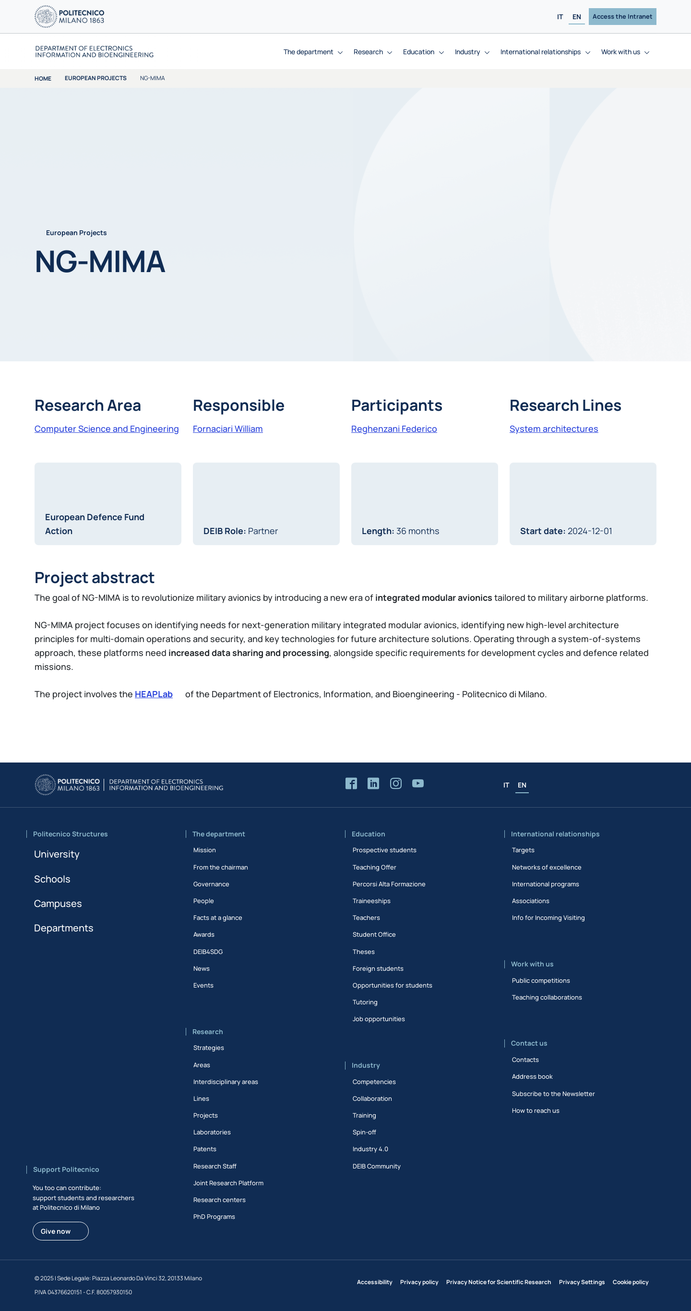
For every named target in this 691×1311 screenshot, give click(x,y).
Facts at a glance (217, 917)
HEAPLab (154, 694)
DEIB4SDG (208, 951)
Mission (204, 850)
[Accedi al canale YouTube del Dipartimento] (418, 784)
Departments (64, 927)
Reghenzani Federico (394, 428)
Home (43, 78)
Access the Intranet (623, 16)
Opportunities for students (392, 985)
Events (203, 985)
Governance (211, 884)
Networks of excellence (547, 867)
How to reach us (536, 1110)
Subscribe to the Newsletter (553, 1093)
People (203, 900)
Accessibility (375, 1282)
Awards (203, 934)
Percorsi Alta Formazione (389, 884)
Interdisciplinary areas (225, 1081)
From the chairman (220, 867)
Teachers (366, 917)
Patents (204, 1148)
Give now (56, 1231)
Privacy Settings (582, 1282)
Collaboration (372, 1098)
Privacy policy (419, 1282)
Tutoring (365, 1002)
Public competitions (541, 980)
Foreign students (378, 968)
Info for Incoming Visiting (548, 917)
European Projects (96, 78)
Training (364, 1115)
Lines (201, 1098)
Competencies (374, 1081)
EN (576, 16)
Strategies (208, 1047)
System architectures (554, 428)
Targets (523, 850)
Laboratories (212, 1132)
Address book (532, 1076)
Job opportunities (379, 1018)
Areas (201, 1065)
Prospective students (385, 850)
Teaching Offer (374, 867)
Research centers (219, 1199)
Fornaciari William (228, 428)
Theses (364, 951)
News (201, 968)
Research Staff (215, 1166)
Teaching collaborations (547, 997)
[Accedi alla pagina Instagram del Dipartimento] (396, 784)
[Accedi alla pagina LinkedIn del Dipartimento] (373, 784)
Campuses (58, 903)
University (57, 853)
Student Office (374, 934)
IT (560, 16)
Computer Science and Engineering (107, 428)
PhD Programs (214, 1216)
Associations (530, 900)
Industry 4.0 (370, 1148)
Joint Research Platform (228, 1183)
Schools (52, 878)
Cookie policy (631, 1282)
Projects (205, 1115)
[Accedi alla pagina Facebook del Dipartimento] (351, 784)
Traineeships (372, 900)
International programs (545, 884)
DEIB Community (377, 1166)
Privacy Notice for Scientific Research (498, 1282)
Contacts (525, 1059)
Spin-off (364, 1132)
